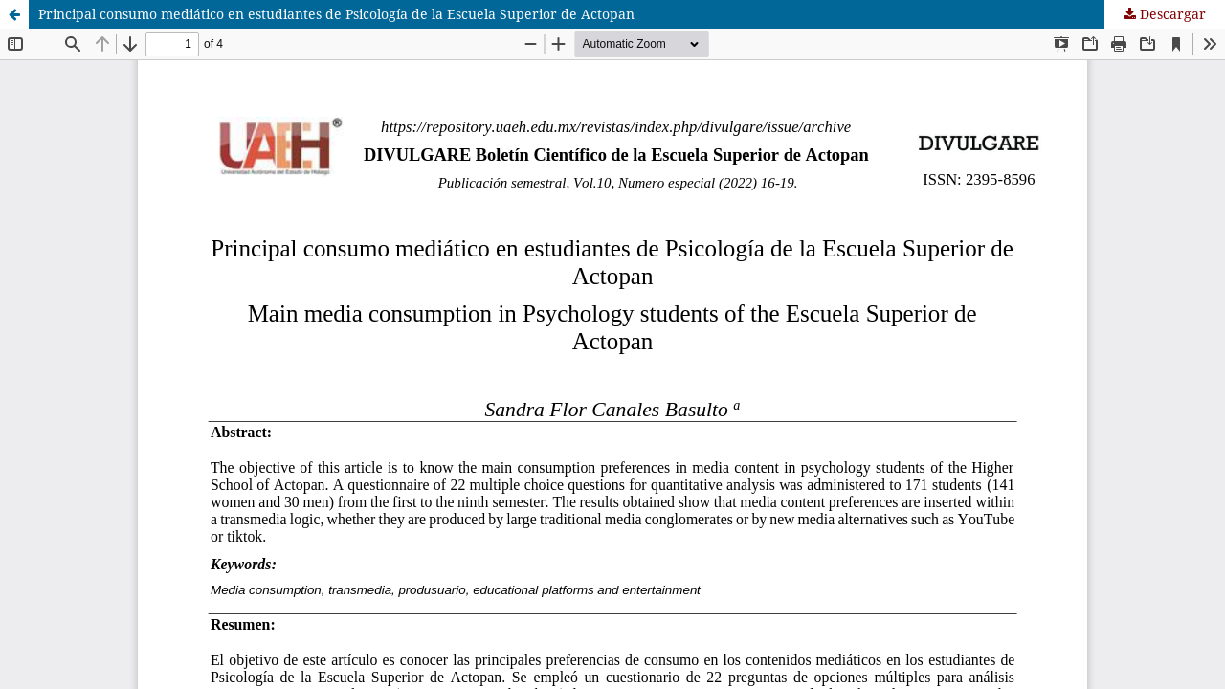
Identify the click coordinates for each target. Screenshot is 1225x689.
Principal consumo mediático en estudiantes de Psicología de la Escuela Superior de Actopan (336, 14)
